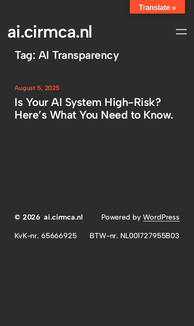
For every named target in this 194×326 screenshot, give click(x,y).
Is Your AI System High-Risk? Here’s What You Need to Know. (93, 108)
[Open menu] (181, 31)
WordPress (161, 217)
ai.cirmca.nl (49, 31)
